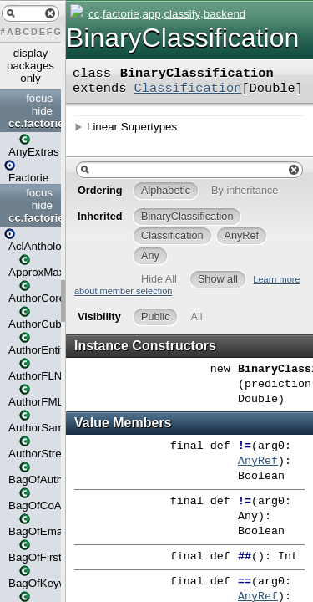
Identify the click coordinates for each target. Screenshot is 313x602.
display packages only (30, 65)
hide (42, 111)
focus (39, 98)
